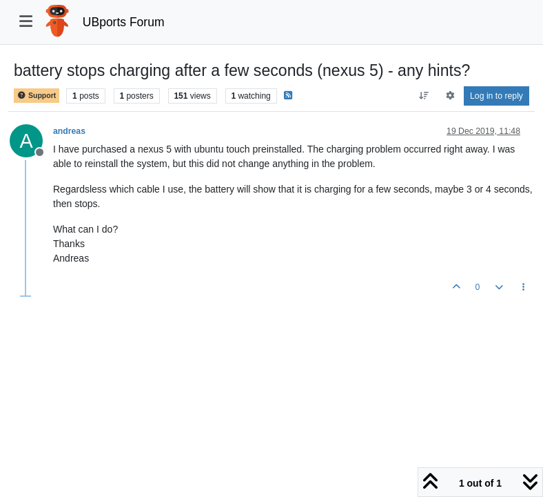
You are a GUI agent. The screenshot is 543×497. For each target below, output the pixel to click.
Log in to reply (496, 96)
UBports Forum (124, 22)
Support (36, 95)
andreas (69, 131)
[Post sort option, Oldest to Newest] (424, 96)
